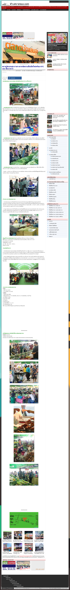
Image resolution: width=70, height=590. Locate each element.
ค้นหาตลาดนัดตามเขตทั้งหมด (55, 172)
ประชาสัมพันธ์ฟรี (43, 9)
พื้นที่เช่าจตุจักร (52, 194)
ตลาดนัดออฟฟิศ (54, 151)
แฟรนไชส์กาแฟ (52, 178)
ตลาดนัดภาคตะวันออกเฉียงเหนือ (57, 167)
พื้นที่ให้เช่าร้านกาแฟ (53, 185)
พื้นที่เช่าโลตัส (52, 183)
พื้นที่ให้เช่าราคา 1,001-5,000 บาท (55, 210)
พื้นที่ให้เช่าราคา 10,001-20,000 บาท (56, 212)
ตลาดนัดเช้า (53, 138)
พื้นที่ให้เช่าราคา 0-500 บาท (54, 205)
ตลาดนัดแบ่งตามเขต (55, 173)
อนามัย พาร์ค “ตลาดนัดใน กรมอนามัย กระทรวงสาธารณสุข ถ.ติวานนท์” (59, 116)
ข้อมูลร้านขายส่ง (12, 580)
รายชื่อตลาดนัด (8, 577)
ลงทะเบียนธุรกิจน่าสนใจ (17, 585)
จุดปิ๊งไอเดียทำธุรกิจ (53, 232)
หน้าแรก (3, 9)
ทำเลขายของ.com (26, 588)
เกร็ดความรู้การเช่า (53, 234)
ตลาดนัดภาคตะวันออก (55, 165)
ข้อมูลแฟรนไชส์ (5, 576)
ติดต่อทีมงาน (4, 588)
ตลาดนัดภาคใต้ (54, 169)
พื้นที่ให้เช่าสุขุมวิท (52, 196)
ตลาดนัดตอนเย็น (38, 70)
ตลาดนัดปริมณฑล (54, 158)
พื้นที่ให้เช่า (19, 9)
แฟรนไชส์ (13, 9)
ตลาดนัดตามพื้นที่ (52, 154)
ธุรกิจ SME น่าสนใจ (34, 9)
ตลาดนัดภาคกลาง (54, 160)
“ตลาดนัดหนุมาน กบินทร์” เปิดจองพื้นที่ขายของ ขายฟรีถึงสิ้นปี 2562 (60, 130)
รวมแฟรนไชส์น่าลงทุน (53, 227)
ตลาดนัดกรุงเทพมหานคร (56, 156)
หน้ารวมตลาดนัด (52, 137)
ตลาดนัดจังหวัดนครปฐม (30, 70)
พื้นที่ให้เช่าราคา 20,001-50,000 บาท (56, 214)
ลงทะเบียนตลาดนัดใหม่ (15, 583)
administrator (18, 70)
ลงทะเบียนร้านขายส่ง (20, 586)
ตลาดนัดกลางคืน (54, 145)
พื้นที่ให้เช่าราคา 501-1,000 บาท (55, 207)
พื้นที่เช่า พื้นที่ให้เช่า (53, 225)
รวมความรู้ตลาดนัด (51, 53)
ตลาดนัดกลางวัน (54, 141)
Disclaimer (59, 588)
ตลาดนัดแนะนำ (50, 114)
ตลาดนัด (8, 9)
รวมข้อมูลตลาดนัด (52, 223)
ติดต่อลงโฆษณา (10, 588)
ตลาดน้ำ (50, 148)
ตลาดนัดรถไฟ (52, 187)
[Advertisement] (35, 21)
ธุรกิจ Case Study (9, 579)
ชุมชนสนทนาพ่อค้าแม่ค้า (54, 229)
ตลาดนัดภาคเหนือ (54, 162)
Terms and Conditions (53, 588)
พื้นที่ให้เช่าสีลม (52, 198)
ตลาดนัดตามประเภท (53, 150)
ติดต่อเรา (51, 236)
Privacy (40, 588)
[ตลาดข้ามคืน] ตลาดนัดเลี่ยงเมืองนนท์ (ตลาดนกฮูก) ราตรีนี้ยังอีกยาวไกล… (60, 121)
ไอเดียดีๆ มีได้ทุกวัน (26, 9)
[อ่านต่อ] (57, 49)
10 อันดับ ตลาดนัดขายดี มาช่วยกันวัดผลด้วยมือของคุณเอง (59, 65)
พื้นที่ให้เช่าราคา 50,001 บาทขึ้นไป (56, 216)
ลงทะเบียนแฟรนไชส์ (14, 582)
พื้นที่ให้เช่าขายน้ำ (52, 192)
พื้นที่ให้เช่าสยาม (52, 201)
